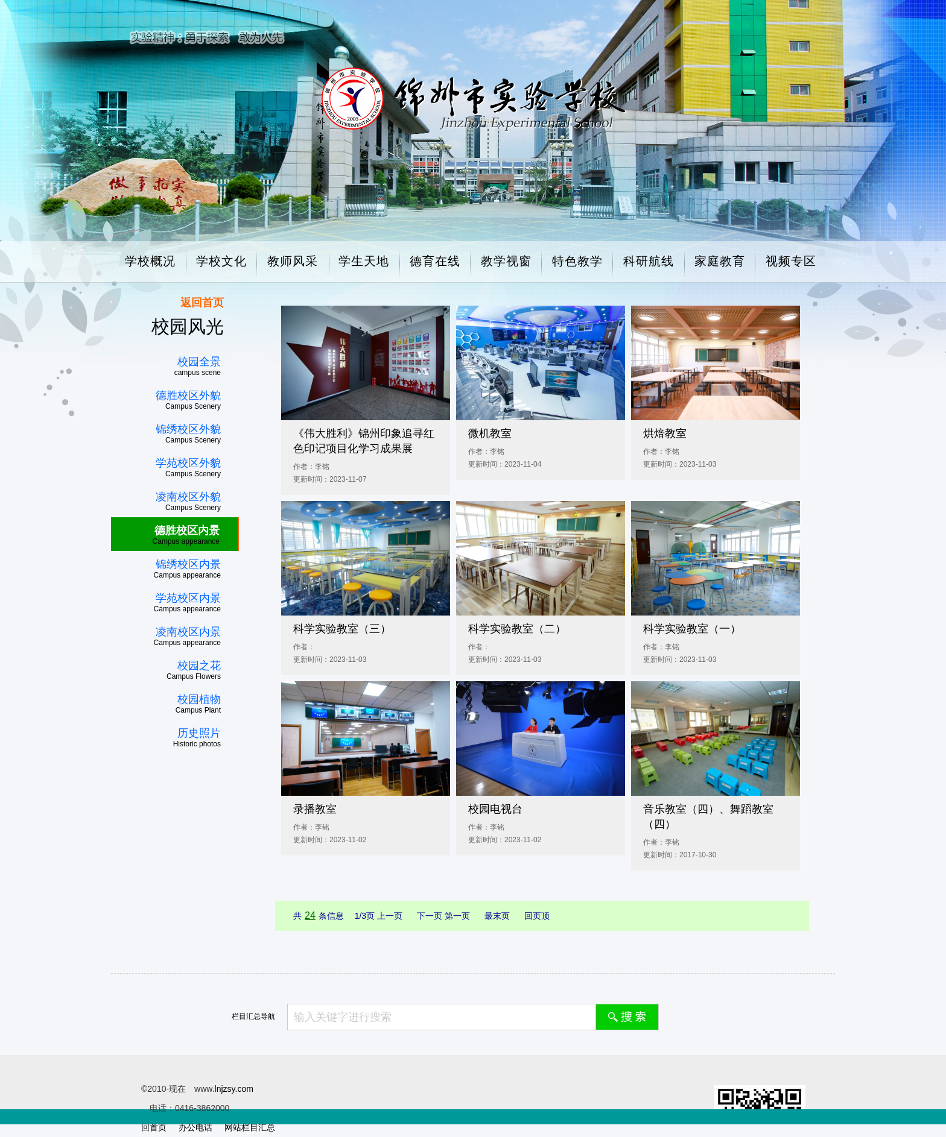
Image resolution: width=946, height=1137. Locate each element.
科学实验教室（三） (342, 629)
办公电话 (195, 1127)
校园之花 (199, 666)
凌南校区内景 (188, 632)
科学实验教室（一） (692, 629)
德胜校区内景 (187, 530)
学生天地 (363, 261)
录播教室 (315, 809)
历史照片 (199, 733)
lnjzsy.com (234, 1089)
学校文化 (221, 261)
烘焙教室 (665, 433)
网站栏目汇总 (249, 1127)
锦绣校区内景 (188, 564)
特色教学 (577, 261)
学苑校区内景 (188, 598)
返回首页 (202, 303)
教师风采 (292, 261)
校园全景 (199, 362)
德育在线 (435, 261)
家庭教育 (719, 261)
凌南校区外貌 (188, 497)
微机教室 (490, 433)
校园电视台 (495, 809)
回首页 (154, 1127)
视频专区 (791, 261)
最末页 (498, 916)
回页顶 (537, 916)
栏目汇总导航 (253, 1016)
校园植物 (199, 699)
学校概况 (150, 261)
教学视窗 (506, 261)
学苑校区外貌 (188, 463)
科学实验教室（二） (517, 629)
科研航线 (648, 261)
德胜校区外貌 (188, 395)
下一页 (431, 916)
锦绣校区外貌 (188, 429)
